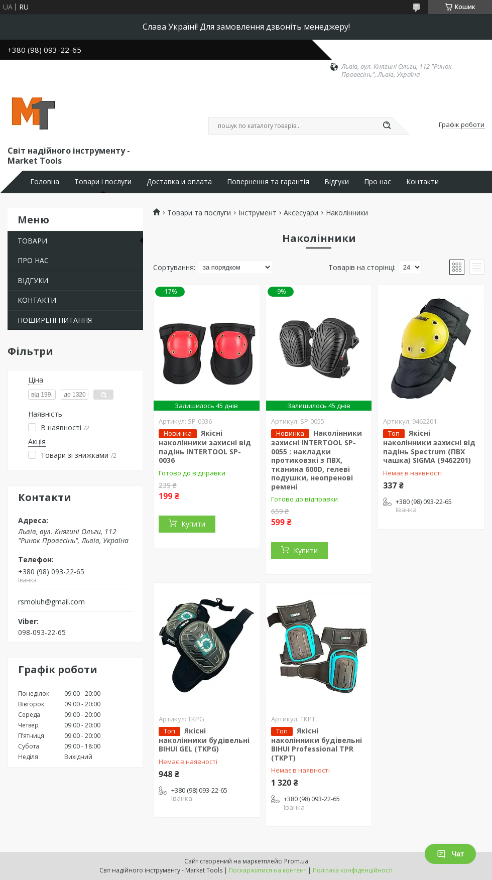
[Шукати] (387, 126)
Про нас (377, 181)
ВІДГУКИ (33, 280)
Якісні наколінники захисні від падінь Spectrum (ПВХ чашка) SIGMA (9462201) (429, 446)
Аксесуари (301, 212)
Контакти (422, 181)
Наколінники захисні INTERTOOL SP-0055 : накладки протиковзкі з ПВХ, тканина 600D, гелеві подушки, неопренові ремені (316, 459)
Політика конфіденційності (353, 870)
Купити (193, 524)
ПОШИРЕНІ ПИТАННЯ (55, 320)
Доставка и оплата (179, 181)
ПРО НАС (33, 260)
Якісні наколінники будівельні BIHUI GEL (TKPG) (204, 740)
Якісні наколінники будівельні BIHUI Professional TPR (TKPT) (316, 744)
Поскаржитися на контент (267, 870)
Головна (44, 181)
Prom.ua (296, 861)
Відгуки (336, 181)
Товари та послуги (199, 212)
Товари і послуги (103, 181)
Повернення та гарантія (268, 181)
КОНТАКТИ (37, 300)
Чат (450, 853)
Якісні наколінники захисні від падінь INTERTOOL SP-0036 (205, 446)
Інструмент (257, 212)
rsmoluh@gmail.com (51, 601)
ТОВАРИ (32, 240)
